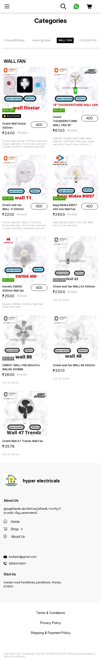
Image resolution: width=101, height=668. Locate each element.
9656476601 (17, 563)
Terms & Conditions (14, 656)
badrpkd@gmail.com (23, 556)
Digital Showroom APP (51, 653)
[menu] (7, 6)
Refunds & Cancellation (81, 653)
